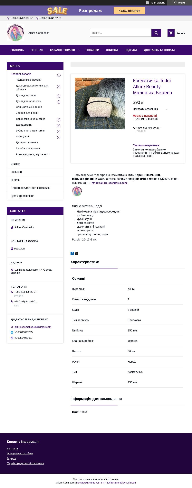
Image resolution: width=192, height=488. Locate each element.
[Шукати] (156, 33)
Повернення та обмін (20, 453)
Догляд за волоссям (28, 101)
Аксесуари (22, 136)
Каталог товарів (62, 50)
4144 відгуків (158, 2)
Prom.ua (114, 479)
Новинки (92, 50)
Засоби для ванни (27, 112)
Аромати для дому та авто (32, 154)
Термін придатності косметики (30, 187)
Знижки (15, 163)
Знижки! (112, 50)
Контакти (18, 60)
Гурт (35, 60)
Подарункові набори (28, 79)
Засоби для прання (28, 148)
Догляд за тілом (26, 95)
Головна (17, 50)
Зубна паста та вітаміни (30, 130)
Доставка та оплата (159, 50)
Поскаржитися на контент (90, 482)
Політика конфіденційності (121, 482)
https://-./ (109, 183)
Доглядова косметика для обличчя (32, 87)
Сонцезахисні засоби (29, 106)
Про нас (37, 50)
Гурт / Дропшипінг (22, 195)
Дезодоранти (24, 124)
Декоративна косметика (30, 118)
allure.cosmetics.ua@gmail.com (32, 326)
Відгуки (131, 50)
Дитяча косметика (27, 142)
